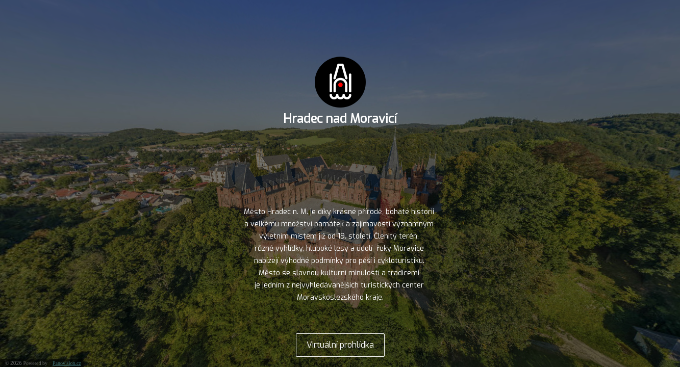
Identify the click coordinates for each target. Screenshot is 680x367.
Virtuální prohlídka (340, 344)
